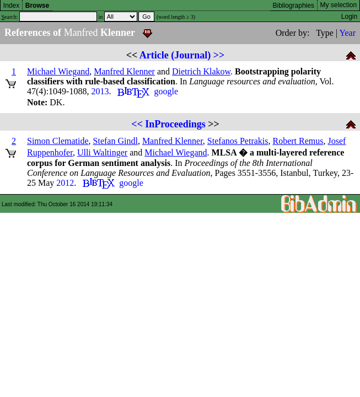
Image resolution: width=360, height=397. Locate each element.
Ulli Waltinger (102, 152)
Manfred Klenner (124, 71)
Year (348, 32)
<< (137, 124)
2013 (100, 91)
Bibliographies (293, 5)
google (166, 91)
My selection (338, 5)
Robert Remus (298, 141)
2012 (65, 182)
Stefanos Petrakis (237, 141)
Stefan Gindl (115, 141)
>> (219, 55)
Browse (37, 5)
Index (11, 5)
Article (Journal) (175, 55)
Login (349, 16)
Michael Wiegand (58, 71)
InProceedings (175, 124)
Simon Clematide (58, 141)
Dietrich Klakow (201, 71)
